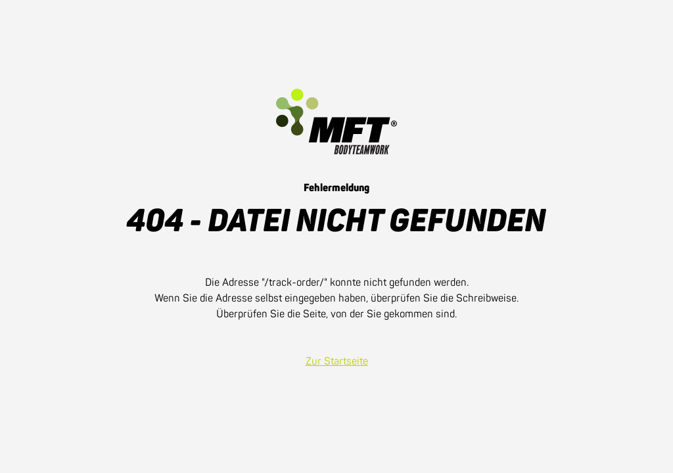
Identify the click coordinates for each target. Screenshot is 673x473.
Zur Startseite (337, 361)
